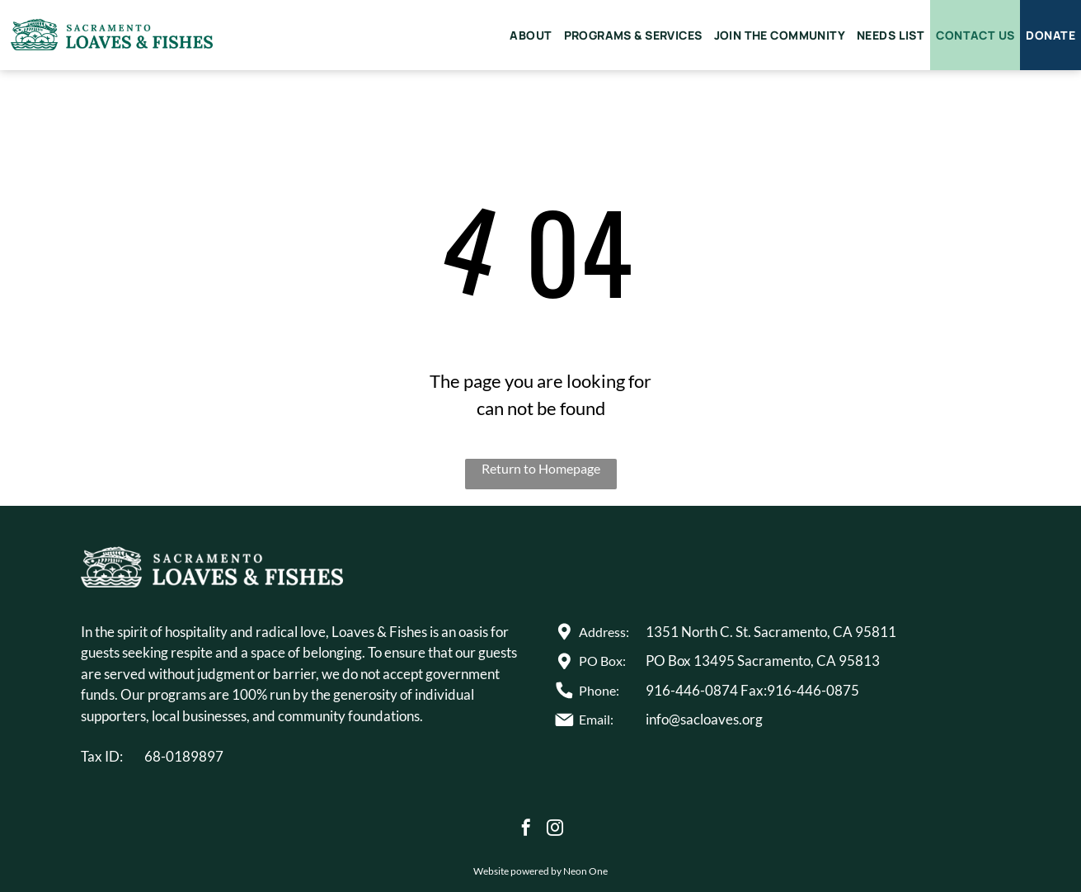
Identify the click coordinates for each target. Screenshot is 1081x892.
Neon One (585, 871)
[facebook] (526, 829)
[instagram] (555, 829)
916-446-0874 (692, 690)
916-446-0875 (813, 690)
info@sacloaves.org (704, 719)
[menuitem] (530, 35)
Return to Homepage (541, 468)
